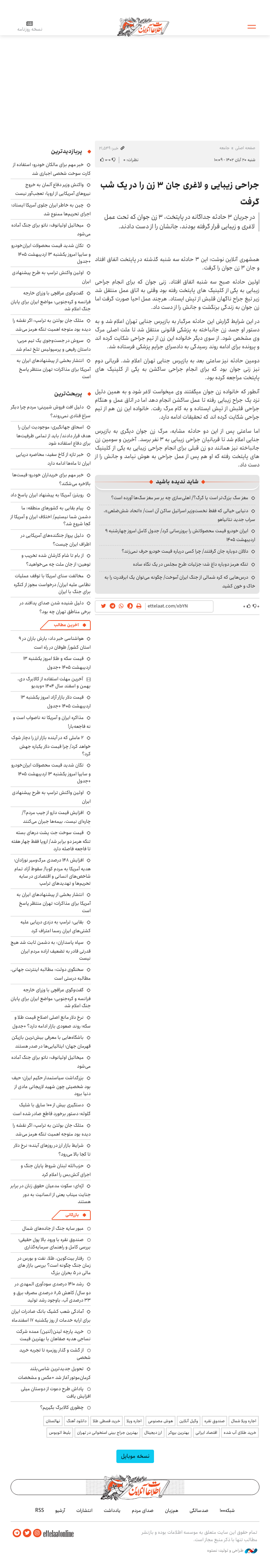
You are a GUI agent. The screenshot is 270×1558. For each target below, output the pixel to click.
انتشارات (84, 1510)
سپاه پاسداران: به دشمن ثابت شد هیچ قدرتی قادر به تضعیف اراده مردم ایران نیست (51, 950)
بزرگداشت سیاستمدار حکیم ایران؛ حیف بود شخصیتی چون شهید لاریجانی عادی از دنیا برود (51, 1086)
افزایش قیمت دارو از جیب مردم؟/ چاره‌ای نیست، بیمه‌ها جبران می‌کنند (56, 817)
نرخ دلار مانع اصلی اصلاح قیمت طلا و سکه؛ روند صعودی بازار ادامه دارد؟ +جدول (51, 1021)
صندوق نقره (214, 1421)
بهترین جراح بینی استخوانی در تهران (107, 1432)
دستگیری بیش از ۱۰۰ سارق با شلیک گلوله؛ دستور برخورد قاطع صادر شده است (52, 1109)
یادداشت (112, 1510)
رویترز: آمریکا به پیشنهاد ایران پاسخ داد (47, 495)
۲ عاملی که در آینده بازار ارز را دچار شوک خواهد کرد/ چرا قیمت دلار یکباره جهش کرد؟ (51, 745)
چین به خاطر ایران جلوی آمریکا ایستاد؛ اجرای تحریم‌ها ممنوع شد (51, 209)
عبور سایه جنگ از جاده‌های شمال (53, 1228)
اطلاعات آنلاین (143, 26)
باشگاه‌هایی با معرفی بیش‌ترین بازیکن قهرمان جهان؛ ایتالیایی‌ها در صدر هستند (51, 1042)
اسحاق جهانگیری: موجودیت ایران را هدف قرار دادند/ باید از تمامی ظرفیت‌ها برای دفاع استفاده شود (54, 435)
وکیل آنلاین (188, 1421)
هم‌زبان (171, 1510)
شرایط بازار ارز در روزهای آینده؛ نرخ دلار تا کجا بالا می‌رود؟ (52, 1150)
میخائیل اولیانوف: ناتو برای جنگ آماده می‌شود (51, 1062)
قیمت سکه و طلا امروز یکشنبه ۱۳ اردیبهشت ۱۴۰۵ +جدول (57, 663)
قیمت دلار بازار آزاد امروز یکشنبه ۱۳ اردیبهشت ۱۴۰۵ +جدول (56, 701)
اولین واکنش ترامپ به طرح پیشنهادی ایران (51, 797)
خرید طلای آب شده (240, 1432)
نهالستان (53, 1421)
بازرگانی (72, 1215)
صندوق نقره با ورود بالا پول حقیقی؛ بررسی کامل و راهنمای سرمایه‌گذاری (54, 1243)
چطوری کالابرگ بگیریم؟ (62, 1407)
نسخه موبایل (135, 1456)
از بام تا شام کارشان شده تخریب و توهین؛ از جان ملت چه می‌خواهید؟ (56, 560)
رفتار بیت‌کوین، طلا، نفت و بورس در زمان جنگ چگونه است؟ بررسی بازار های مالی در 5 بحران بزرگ (54, 1265)
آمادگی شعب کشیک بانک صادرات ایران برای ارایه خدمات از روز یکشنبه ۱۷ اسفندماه (51, 1316)
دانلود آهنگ (76, 1421)
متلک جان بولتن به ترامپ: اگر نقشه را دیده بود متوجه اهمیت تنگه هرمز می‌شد (52, 325)
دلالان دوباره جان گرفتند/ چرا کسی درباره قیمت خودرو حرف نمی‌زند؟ (185, 551)
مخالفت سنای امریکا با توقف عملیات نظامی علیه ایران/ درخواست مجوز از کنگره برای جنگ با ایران (52, 584)
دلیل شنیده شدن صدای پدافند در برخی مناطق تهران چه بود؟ (55, 607)
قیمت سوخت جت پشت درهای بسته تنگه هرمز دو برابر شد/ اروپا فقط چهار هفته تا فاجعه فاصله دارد (51, 840)
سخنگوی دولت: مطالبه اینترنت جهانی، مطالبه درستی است (51, 974)
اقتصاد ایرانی (206, 1432)
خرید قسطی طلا (106, 1421)
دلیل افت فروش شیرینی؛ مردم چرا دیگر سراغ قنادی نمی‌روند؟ (51, 411)
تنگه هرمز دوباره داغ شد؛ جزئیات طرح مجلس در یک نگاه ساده (190, 564)
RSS (39, 1510)
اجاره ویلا (134, 1421)
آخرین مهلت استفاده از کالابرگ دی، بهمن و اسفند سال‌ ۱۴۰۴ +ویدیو (54, 682)
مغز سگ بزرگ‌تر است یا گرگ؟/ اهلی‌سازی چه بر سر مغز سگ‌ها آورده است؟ (179, 498)
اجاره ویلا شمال (243, 1421)
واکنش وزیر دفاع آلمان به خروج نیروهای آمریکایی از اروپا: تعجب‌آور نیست (53, 189)
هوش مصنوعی (160, 1421)
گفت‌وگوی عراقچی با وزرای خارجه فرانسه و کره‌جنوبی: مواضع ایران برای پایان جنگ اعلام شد (51, 301)
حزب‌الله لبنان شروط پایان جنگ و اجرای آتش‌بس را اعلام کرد (56, 1170)
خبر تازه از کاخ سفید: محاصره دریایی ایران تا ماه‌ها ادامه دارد (53, 459)
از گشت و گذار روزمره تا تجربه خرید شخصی (55, 1353)
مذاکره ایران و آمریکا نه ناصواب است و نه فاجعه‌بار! (52, 722)
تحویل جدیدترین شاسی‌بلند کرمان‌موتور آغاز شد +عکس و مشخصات (54, 1373)
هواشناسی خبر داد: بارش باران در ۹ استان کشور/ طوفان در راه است (55, 643)
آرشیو (60, 1510)
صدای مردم (143, 1510)
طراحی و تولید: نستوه (232, 1550)
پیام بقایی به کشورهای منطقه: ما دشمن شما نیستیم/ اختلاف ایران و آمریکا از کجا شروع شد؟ (51, 516)
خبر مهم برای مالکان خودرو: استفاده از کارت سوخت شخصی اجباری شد (52, 169)
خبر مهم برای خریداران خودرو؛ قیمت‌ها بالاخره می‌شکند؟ (51, 479)
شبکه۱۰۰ (227, 1510)
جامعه (224, 148)
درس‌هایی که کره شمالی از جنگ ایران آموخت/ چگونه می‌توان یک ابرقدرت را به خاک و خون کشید (179, 581)
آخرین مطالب (66, 625)
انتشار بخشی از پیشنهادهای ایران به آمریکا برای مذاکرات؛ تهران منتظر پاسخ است (54, 368)
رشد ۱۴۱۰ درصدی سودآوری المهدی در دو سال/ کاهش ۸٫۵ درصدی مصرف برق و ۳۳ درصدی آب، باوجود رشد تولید (52, 1292)
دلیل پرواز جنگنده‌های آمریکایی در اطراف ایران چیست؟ (56, 540)
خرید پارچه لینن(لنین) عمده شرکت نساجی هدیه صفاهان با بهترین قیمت (53, 1335)
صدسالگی (198, 1510)
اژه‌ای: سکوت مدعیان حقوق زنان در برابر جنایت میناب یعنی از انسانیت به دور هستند (51, 1194)
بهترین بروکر (178, 1432)
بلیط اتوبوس (60, 1432)
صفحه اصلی (245, 148)
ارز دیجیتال (153, 1432)
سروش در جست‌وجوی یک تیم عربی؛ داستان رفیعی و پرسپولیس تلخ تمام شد (53, 345)
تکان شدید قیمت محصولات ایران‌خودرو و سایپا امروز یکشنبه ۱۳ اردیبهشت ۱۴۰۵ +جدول (51, 253)
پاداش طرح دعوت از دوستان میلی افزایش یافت (56, 1392)
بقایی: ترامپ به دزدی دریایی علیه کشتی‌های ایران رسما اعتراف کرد (55, 926)
